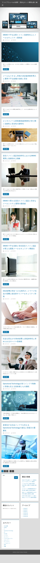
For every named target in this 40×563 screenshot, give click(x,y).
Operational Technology (8, 539)
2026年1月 (25, 520)
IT (4, 537)
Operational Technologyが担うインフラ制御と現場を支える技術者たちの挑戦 (20, 392)
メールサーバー (7, 551)
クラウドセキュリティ (8, 546)
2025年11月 (25, 523)
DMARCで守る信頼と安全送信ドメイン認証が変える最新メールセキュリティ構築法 (19, 251)
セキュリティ (6, 548)
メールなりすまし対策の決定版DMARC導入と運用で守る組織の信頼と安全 (19, 79)
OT (4, 540)
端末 (5, 553)
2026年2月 (25, 518)
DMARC (5, 536)
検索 (4, 483)
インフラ (6, 543)
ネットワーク (6, 550)
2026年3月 (25, 516)
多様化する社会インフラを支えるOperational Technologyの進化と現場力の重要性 (20, 436)
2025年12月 (25, 521)
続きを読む (6, 69)
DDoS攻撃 (6, 534)
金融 (5, 554)
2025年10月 (25, 524)
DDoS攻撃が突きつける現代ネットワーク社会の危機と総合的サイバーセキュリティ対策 (19, 299)
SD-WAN (5, 542)
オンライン (6, 545)
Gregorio (14, 40)
